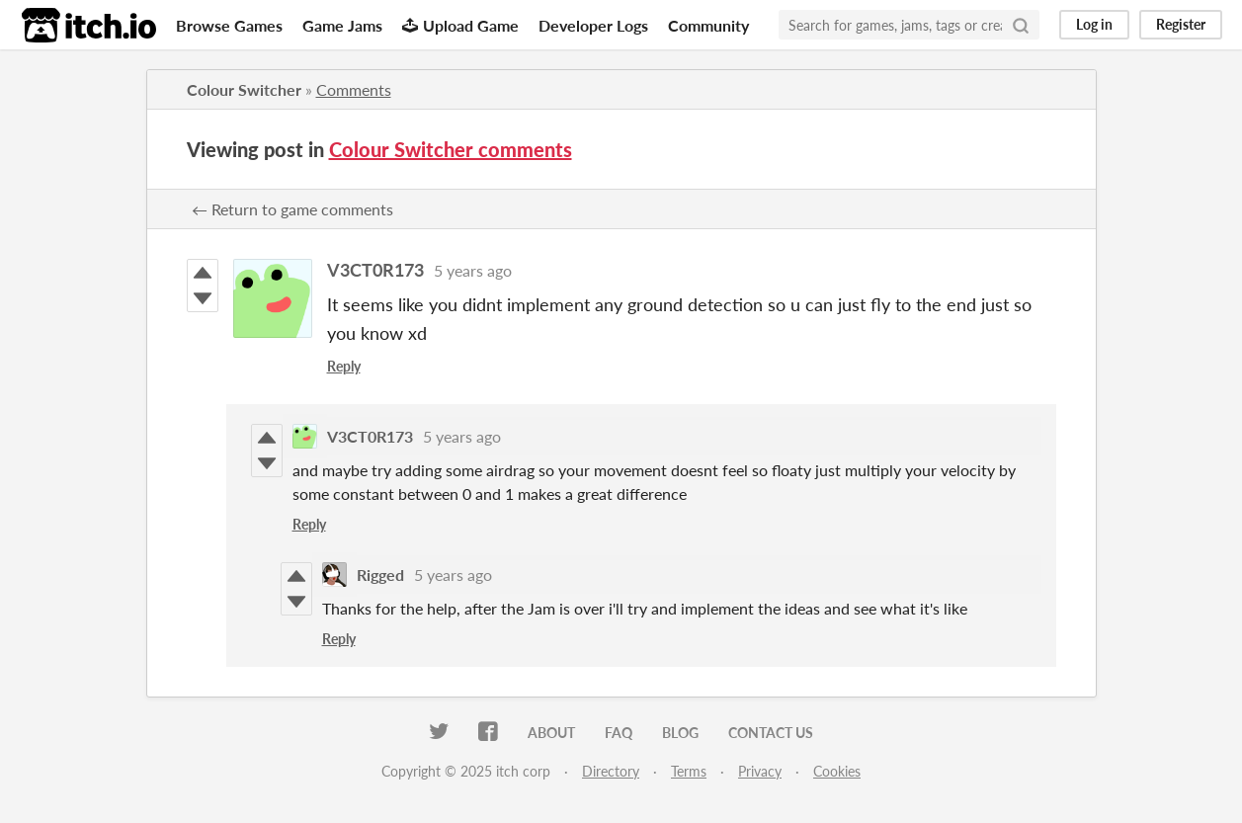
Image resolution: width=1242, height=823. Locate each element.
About (551, 732)
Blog (680, 732)
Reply (344, 366)
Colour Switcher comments (450, 149)
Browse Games (229, 25)
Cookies (837, 771)
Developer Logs (593, 25)
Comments (353, 89)
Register (1180, 24)
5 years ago (473, 270)
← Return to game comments (292, 209)
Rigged (380, 574)
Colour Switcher (244, 89)
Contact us (770, 732)
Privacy (760, 771)
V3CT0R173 (375, 270)
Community (708, 25)
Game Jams (342, 25)
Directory (610, 771)
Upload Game (460, 25)
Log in (1094, 24)
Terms (688, 771)
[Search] (1020, 25)
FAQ (618, 732)
